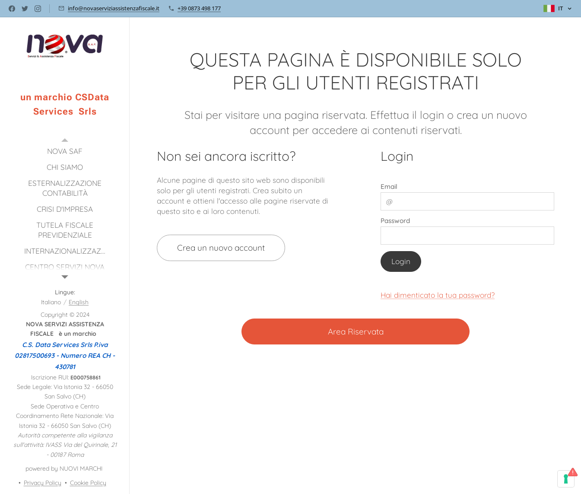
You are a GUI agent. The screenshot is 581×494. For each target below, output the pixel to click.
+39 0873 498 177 (199, 8)
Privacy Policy (42, 483)
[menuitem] (65, 151)
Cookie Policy (88, 483)
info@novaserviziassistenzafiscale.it (113, 8)
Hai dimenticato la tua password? (438, 295)
